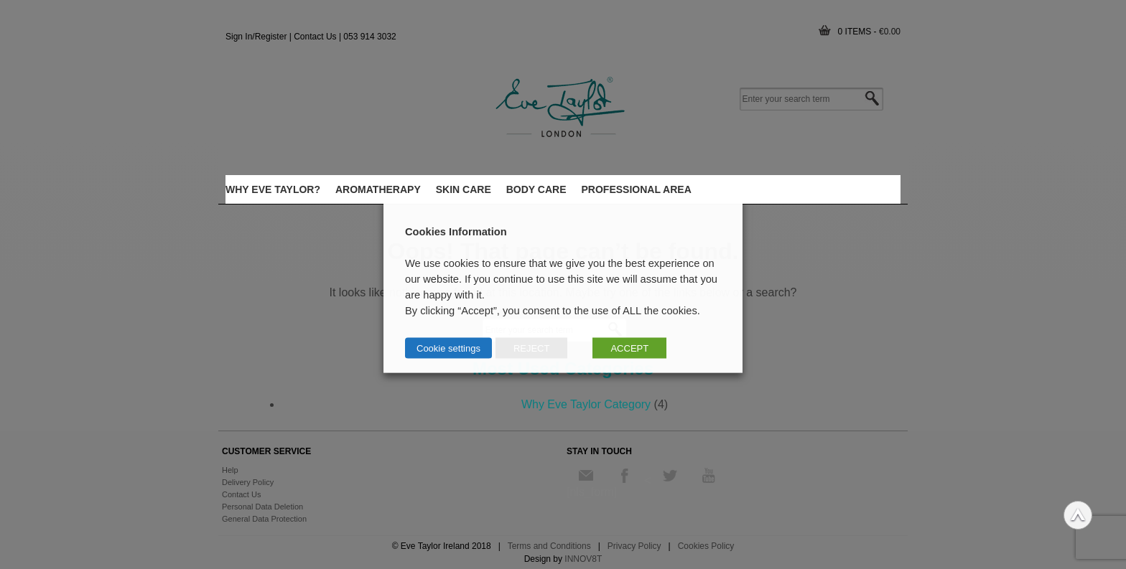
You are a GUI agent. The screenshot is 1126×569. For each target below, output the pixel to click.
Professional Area (637, 189)
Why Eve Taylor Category (586, 404)
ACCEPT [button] (629, 347)
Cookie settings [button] (448, 347)
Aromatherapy (378, 189)
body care (536, 189)
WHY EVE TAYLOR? (272, 189)
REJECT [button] (531, 347)
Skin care (463, 189)
